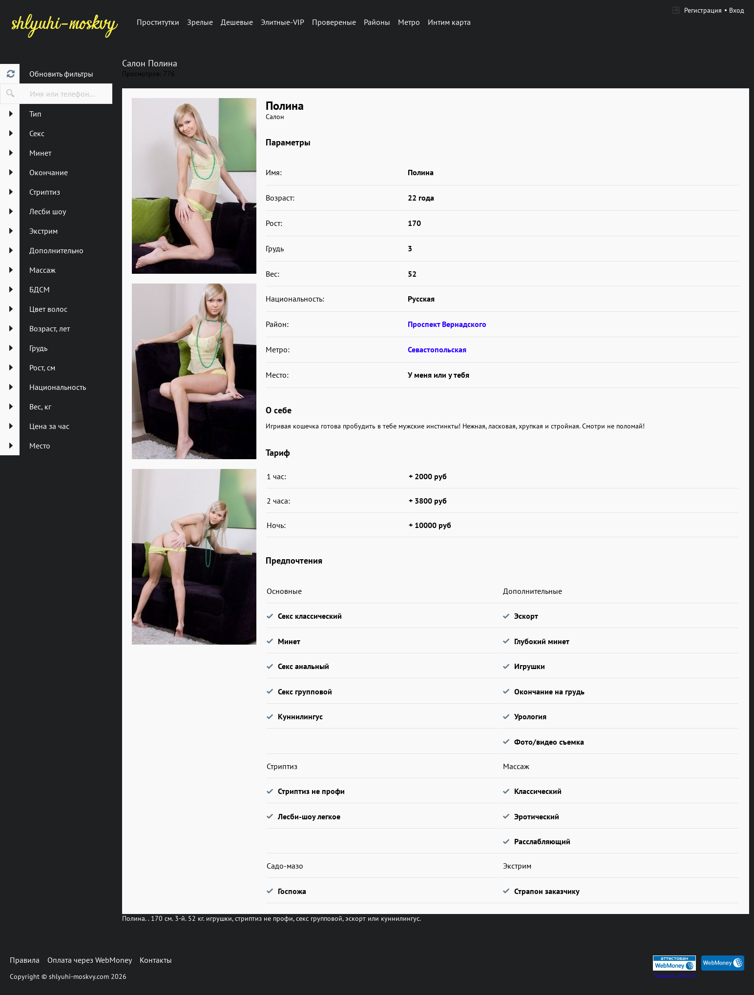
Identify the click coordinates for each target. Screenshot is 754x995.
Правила (25, 960)
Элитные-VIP (282, 22)
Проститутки (158, 22)
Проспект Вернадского (447, 324)
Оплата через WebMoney (89, 960)
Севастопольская (437, 349)
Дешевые (237, 22)
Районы (377, 22)
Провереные (334, 22)
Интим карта (449, 22)
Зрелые (200, 22)
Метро (409, 22)
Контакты (156, 960)
